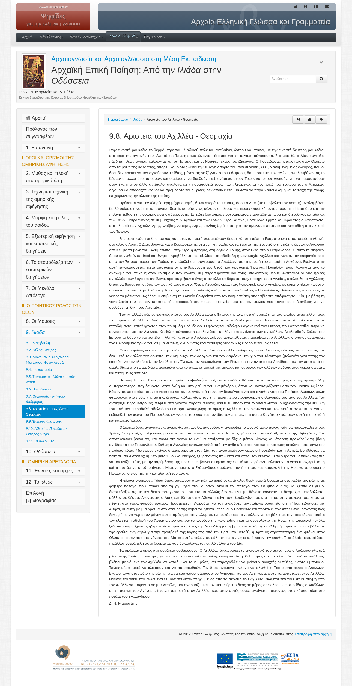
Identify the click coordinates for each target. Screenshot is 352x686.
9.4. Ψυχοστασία (39, 369)
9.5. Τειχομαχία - (50, 379)
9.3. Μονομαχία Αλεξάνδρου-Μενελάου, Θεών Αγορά (49, 360)
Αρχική (27, 37)
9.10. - (46, 431)
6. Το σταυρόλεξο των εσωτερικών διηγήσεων (53, 270)
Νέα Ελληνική (52, 37)
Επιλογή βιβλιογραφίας (41, 496)
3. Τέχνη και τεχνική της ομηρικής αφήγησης (53, 199)
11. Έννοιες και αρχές (53, 470)
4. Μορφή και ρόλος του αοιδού (53, 221)
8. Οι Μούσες (53, 321)
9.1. (38, 343)
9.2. (41, 350)
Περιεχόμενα (118, 119)
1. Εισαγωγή (53, 147)
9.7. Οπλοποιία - (46, 399)
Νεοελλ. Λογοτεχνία (86, 37)
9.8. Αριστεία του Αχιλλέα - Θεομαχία (47, 412)
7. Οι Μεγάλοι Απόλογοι (53, 291)
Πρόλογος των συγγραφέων (41, 132)
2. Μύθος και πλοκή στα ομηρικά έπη (53, 177)
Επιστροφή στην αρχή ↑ (314, 634)
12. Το (53, 482)
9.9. (44, 421)
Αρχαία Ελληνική (123, 36)
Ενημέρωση (154, 37)
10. (53, 451)
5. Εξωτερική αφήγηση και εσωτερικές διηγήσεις (53, 244)
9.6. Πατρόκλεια (38, 389)
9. (53, 332)
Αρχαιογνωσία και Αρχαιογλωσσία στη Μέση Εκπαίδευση (133, 58)
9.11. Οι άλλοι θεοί (40, 441)
